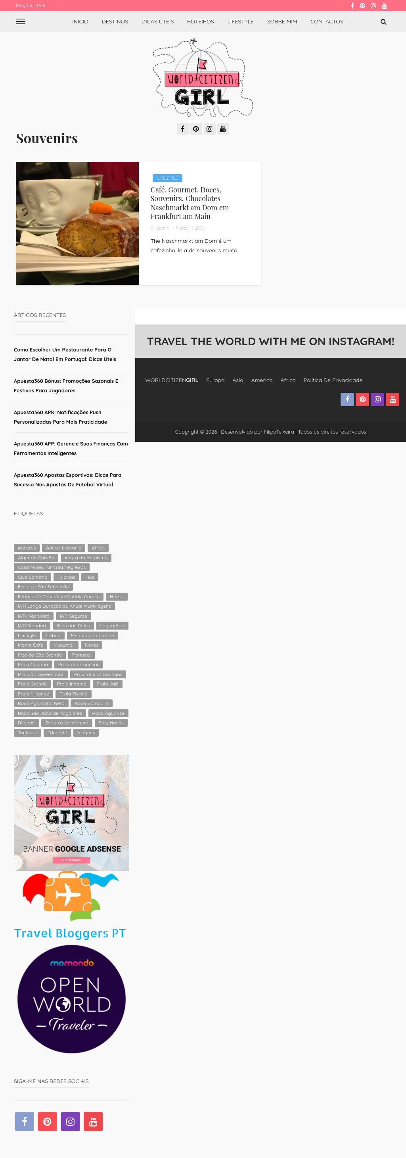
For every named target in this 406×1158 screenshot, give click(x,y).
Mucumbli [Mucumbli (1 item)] (64, 645)
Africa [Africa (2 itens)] (98, 548)
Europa (215, 380)
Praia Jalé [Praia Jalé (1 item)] (108, 684)
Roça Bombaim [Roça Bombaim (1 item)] (92, 703)
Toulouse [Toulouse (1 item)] (27, 733)
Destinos (115, 21)
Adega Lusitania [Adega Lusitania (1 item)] (63, 548)
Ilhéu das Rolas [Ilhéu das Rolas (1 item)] (73, 625)
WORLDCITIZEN (171, 380)
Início (80, 21)
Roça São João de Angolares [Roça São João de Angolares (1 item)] (50, 713)
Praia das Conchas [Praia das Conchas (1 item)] (78, 664)
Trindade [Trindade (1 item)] (57, 733)
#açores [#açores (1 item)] (27, 548)
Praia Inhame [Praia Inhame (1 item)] (71, 684)
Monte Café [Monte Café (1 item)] (30, 645)
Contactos (326, 21)
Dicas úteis (158, 21)
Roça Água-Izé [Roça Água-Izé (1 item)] (108, 713)
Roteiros (200, 21)
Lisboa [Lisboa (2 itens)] (53, 635)
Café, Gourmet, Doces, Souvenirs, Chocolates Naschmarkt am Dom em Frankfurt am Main (190, 203)
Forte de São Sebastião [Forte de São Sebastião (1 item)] (43, 587)
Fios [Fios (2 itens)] (89, 577)
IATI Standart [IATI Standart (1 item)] (32, 625)
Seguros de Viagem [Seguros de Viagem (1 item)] (66, 723)
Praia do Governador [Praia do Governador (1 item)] (41, 674)
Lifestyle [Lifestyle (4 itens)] (27, 635)
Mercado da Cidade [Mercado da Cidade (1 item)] (92, 635)
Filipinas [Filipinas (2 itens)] (66, 577)
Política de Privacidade (333, 380)
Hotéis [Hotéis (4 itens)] (117, 596)
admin (163, 228)
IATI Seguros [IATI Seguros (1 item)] (73, 616)
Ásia (238, 380)
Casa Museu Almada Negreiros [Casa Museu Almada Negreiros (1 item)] (52, 567)
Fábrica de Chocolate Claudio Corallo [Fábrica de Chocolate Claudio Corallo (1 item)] (59, 596)
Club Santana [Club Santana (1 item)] (32, 577)
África (288, 380)
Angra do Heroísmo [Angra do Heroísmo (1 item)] (86, 558)
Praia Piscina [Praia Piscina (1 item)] (73, 694)
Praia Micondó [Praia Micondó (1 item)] (33, 694)
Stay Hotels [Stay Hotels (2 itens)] (111, 723)
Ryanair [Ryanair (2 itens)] (26, 723)
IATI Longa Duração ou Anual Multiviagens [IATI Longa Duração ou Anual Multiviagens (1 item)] (64, 606)
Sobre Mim (282, 21)
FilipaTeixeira (279, 431)
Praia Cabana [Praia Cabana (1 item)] (33, 664)
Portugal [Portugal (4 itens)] (81, 655)
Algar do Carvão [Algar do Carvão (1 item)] (36, 558)
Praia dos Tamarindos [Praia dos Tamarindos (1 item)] (98, 674)
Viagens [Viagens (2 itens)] (86, 733)
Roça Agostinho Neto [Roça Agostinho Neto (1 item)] (41, 703)
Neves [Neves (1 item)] (91, 645)
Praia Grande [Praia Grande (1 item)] (32, 684)
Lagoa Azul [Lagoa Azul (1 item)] (112, 625)
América (262, 380)
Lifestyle (240, 21)
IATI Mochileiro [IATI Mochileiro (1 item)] (34, 616)
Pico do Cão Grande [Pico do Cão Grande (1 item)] (40, 655)
